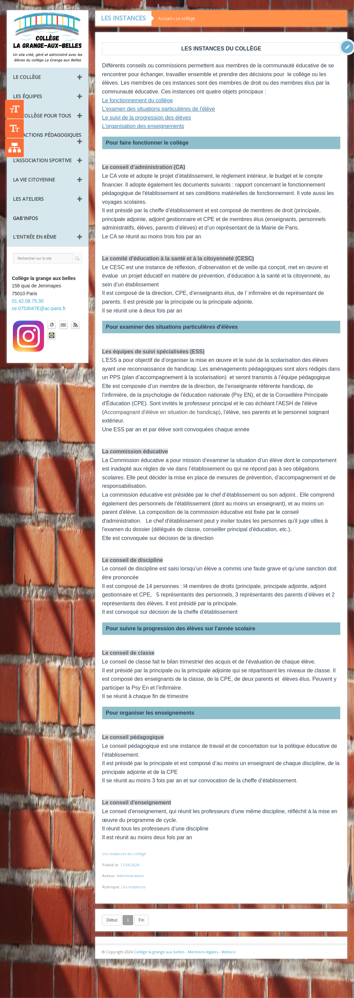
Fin (141, 920)
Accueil (165, 18)
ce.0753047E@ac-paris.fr (39, 308)
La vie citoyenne (34, 179)
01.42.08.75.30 (27, 301)
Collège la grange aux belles (159, 951)
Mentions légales (203, 951)
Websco (229, 951)
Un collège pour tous (42, 115)
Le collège (27, 77)
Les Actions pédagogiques (47, 135)
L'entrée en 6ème (34, 237)
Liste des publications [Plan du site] (14, 147)
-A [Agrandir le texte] (14, 128)
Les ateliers (28, 199)
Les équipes (27, 96)
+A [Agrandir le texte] (14, 109)
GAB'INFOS (25, 218)
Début (111, 920)
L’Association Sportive (42, 160)
